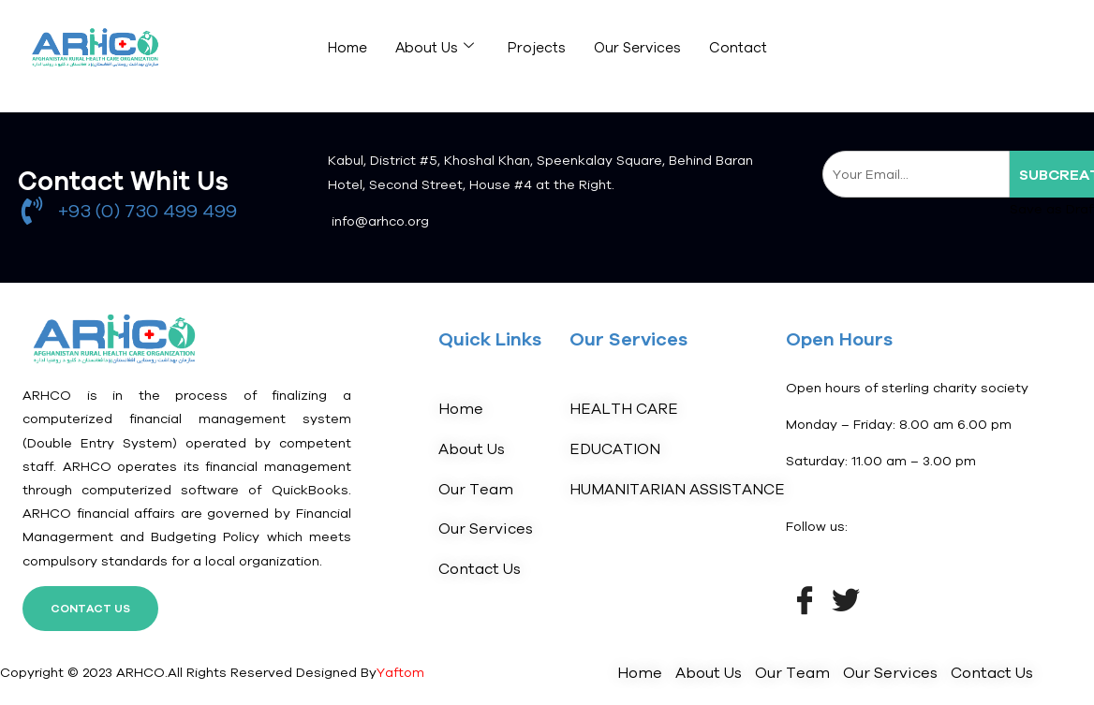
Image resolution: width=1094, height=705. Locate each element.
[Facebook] (805, 598)
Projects (537, 47)
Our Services (637, 47)
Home (347, 47)
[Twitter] (846, 598)
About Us (434, 46)
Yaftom (400, 672)
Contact (738, 47)
